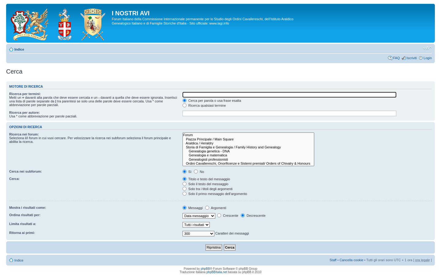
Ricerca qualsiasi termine (204, 105)
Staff (333, 260)
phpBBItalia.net (216, 272)
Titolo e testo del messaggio (206, 179)
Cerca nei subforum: (25, 171)
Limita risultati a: (22, 224)
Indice (19, 49)
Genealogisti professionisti (248, 160)
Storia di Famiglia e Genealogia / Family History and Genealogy (248, 147)
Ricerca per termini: (25, 94)
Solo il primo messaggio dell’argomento (215, 194)
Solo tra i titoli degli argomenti (207, 189)
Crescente (227, 215)
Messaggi (193, 208)
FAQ (396, 58)
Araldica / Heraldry (248, 143)
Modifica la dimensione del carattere (427, 48)
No (199, 172)
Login (428, 58)
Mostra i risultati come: (27, 207)
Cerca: (14, 179)
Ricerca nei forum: (24, 134)
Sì (187, 172)
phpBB (205, 268)
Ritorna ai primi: (22, 233)
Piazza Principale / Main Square (248, 139)
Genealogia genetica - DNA (248, 151)
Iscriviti (411, 58)
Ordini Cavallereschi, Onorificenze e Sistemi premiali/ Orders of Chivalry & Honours (248, 164)
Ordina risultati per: (24, 215)
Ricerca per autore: (24, 112)
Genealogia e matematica (248, 155)
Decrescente (253, 215)
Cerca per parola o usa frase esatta (212, 100)
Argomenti (215, 208)
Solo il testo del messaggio (205, 184)
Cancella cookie (352, 260)
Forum (248, 135)
